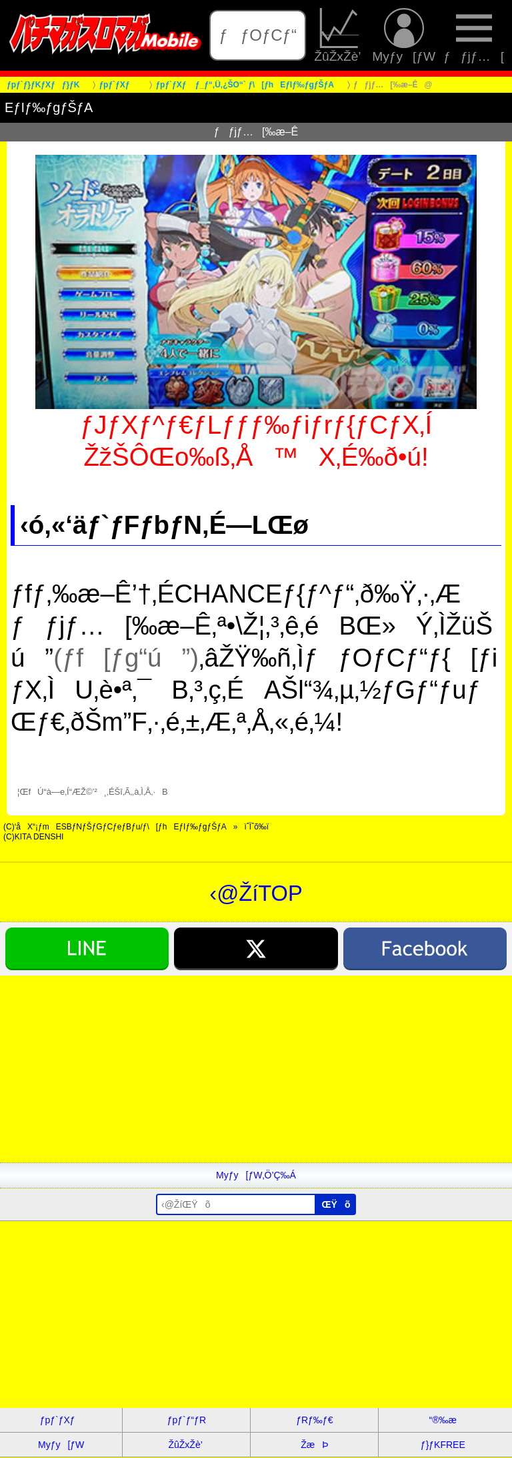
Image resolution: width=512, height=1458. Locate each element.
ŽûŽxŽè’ (339, 35)
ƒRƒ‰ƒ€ (314, 1420)
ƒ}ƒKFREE (443, 1444)
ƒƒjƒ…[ (473, 35)
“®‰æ (443, 1420)
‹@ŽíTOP (255, 893)
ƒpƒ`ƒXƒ (61, 1420)
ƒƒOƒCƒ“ (258, 35)
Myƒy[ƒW (403, 35)
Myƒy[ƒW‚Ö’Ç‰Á (256, 1175)
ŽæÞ (314, 1444)
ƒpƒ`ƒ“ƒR (186, 1420)
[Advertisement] (256, 1069)
